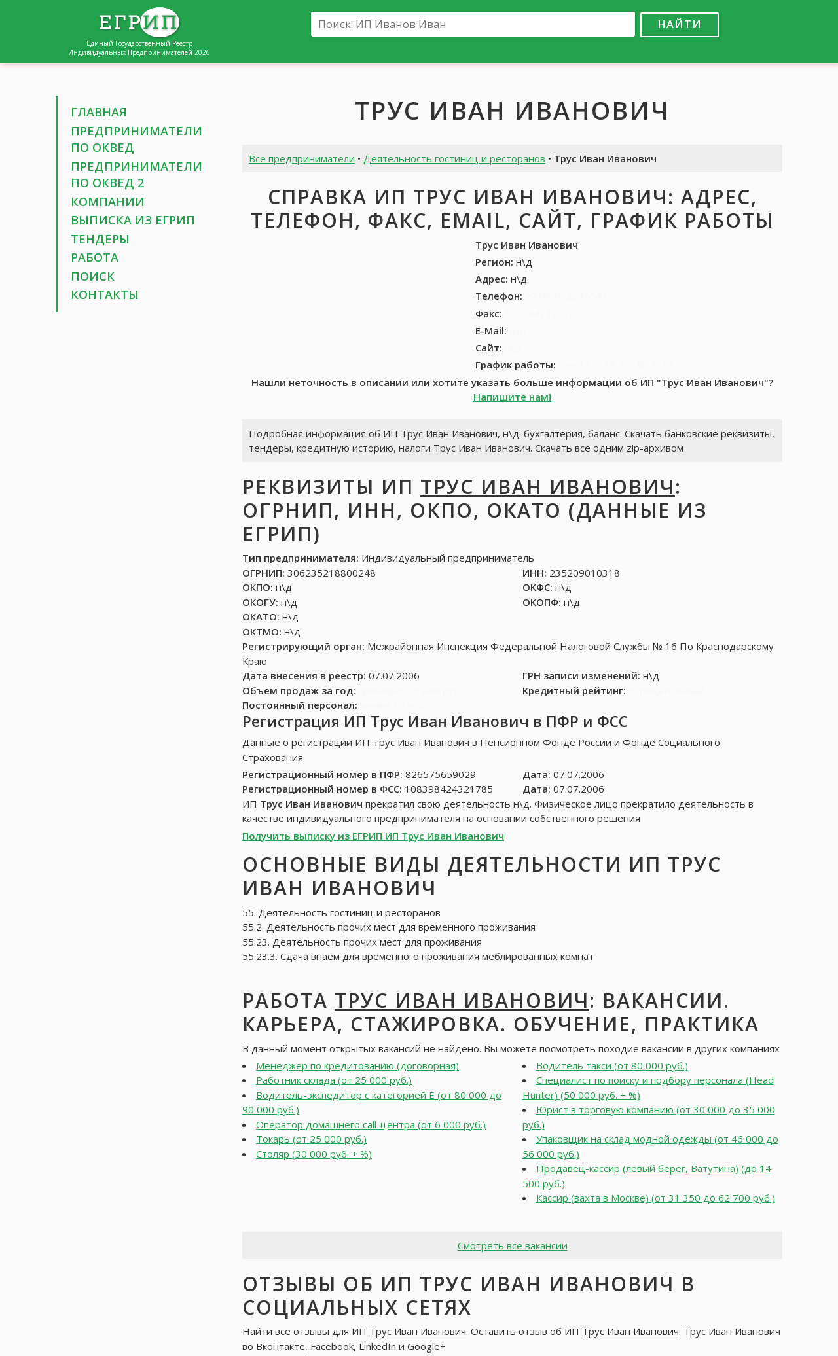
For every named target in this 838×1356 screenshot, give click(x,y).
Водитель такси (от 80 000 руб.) (612, 1065)
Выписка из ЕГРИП (133, 220)
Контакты (105, 294)
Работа (94, 257)
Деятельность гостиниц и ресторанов (454, 158)
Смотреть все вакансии (513, 1245)
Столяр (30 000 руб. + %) (314, 1153)
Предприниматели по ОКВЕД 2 (136, 174)
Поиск (93, 276)
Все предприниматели (302, 158)
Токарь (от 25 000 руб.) (311, 1138)
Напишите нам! (512, 396)
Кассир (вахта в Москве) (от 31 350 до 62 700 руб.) (655, 1197)
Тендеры (100, 239)
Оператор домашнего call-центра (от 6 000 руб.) (371, 1124)
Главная (99, 112)
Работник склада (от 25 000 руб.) (334, 1079)
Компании (108, 201)
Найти (679, 23)
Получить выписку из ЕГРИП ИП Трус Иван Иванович (373, 835)
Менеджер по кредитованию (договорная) (357, 1065)
